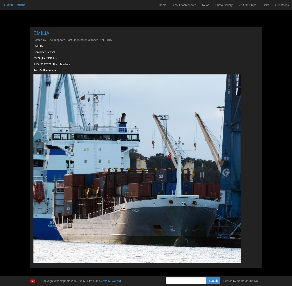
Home (162, 5)
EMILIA (41, 33)
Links (266, 5)
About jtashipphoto (184, 5)
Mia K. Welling (112, 281)
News (205, 5)
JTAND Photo (14, 5)
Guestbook (282, 5)
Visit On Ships (248, 5)
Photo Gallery (224, 5)
